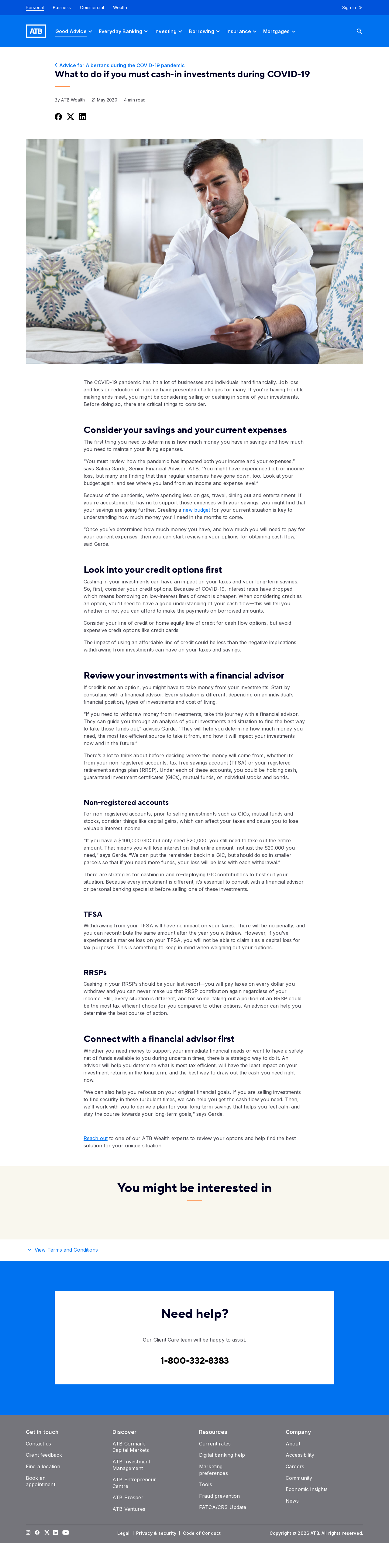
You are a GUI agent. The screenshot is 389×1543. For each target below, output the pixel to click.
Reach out (96, 1138)
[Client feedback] (44, 1455)
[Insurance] (242, 31)
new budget (196, 510)
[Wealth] (120, 8)
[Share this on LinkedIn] (82, 116)
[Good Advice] (74, 31)
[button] (194, 1248)
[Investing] (169, 31)
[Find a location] (43, 1466)
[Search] (364, 31)
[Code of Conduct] (202, 1533)
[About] (293, 1444)
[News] (292, 1501)
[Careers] (295, 1466)
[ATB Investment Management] (131, 1465)
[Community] (299, 1478)
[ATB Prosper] (127, 1497)
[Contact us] (38, 1444)
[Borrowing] (205, 31)
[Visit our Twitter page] (46, 1533)
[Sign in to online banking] (354, 8)
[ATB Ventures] (128, 1509)
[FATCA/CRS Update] (222, 1507)
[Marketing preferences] (213, 1469)
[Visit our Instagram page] (28, 1533)
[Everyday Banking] (124, 31)
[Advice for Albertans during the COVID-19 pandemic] (194, 65)
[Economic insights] (307, 1489)
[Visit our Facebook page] (37, 1533)
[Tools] (205, 1484)
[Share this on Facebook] (58, 116)
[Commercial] (91, 8)
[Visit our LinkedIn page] (55, 1533)
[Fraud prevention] (219, 1496)
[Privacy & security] (156, 1533)
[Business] (61, 8)
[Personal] (32, 8)
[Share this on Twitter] (70, 116)
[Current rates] (215, 1444)
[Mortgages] (280, 31)
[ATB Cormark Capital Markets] (130, 1447)
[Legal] (124, 1533)
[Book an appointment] (40, 1481)
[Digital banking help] (222, 1455)
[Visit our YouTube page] (64, 1533)
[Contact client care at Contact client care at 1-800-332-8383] (194, 1361)
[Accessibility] (300, 1455)
